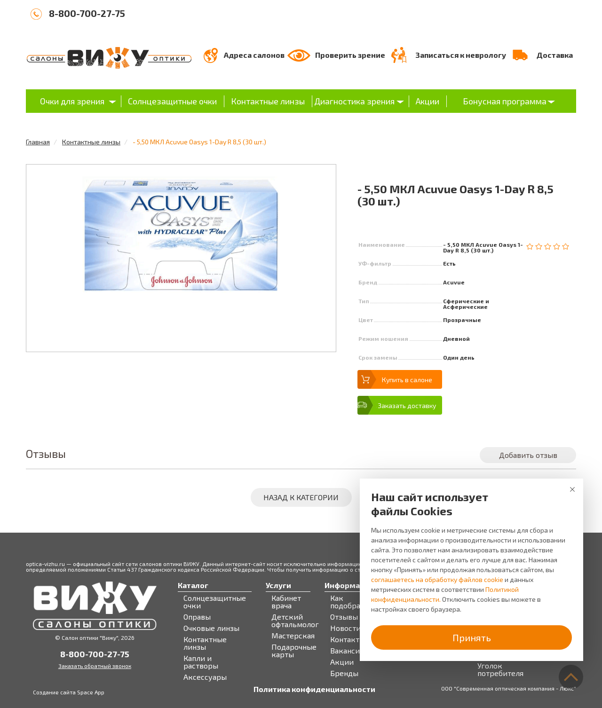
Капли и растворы (200, 661)
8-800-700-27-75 (87, 13)
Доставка (555, 54)
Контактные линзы (268, 101)
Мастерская (293, 635)
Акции (427, 101)
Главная (38, 142)
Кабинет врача (286, 601)
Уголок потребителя (500, 669)
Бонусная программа (505, 101)
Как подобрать (349, 601)
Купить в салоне (407, 380)
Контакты (347, 639)
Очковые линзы (211, 628)
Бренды (344, 673)
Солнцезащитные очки (172, 101)
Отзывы (344, 617)
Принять (471, 637)
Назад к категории (301, 497)
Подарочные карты (294, 650)
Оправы (197, 617)
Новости (345, 628)
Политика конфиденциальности (314, 689)
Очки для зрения (72, 101)
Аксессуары (205, 677)
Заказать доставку (407, 405)
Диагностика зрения (354, 101)
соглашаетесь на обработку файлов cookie (437, 579)
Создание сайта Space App (68, 692)
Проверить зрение (350, 54)
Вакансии (347, 650)
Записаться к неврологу (460, 54)
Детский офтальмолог (295, 620)
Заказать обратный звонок (94, 666)
